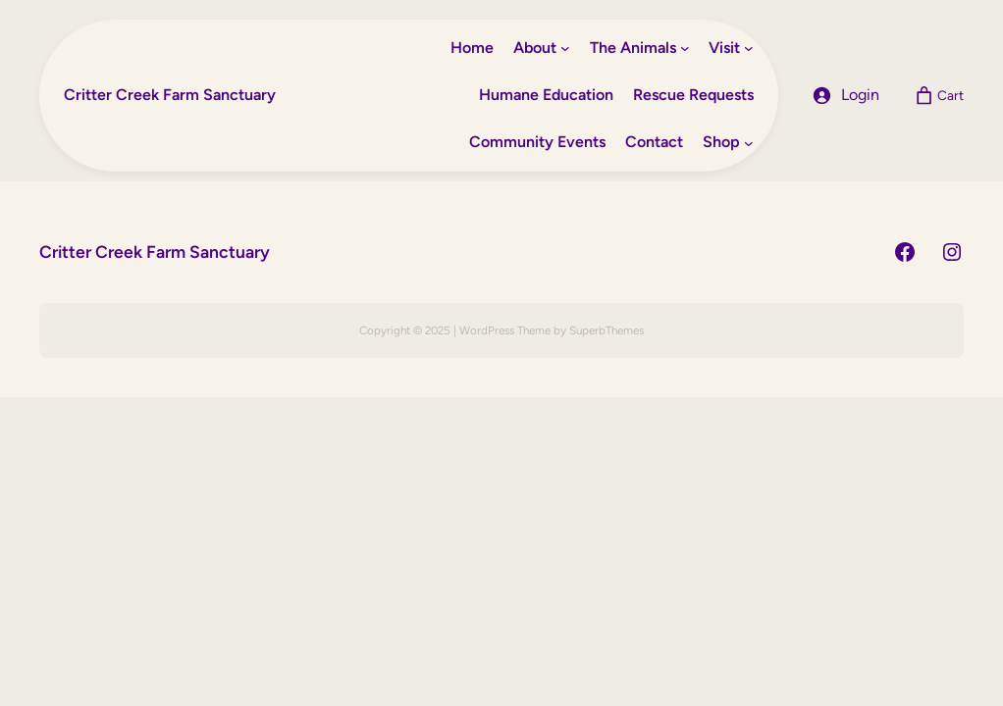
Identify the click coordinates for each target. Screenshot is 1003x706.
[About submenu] (565, 48)
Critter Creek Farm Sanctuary (170, 94)
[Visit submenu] (749, 48)
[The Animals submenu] (685, 48)
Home (472, 47)
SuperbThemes (606, 330)
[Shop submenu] (749, 143)
